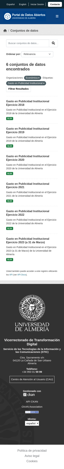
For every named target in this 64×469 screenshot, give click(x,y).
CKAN (29, 394)
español (11, 4)
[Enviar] (53, 43)
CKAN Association (32, 406)
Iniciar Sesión (37, 4)
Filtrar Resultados (18, 88)
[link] (55, 4)
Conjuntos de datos (24, 30)
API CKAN (32, 401)
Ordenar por (13, 54)
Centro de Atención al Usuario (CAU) (32, 379)
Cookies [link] (32, 461)
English (22, 4)
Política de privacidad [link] (32, 450)
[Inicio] (5, 30)
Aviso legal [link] (32, 456)
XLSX (9, 118)
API (11, 275)
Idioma (31, 419)
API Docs (21, 275)
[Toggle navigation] (57, 16)
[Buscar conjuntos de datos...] (27, 43)
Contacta (55, 4)
